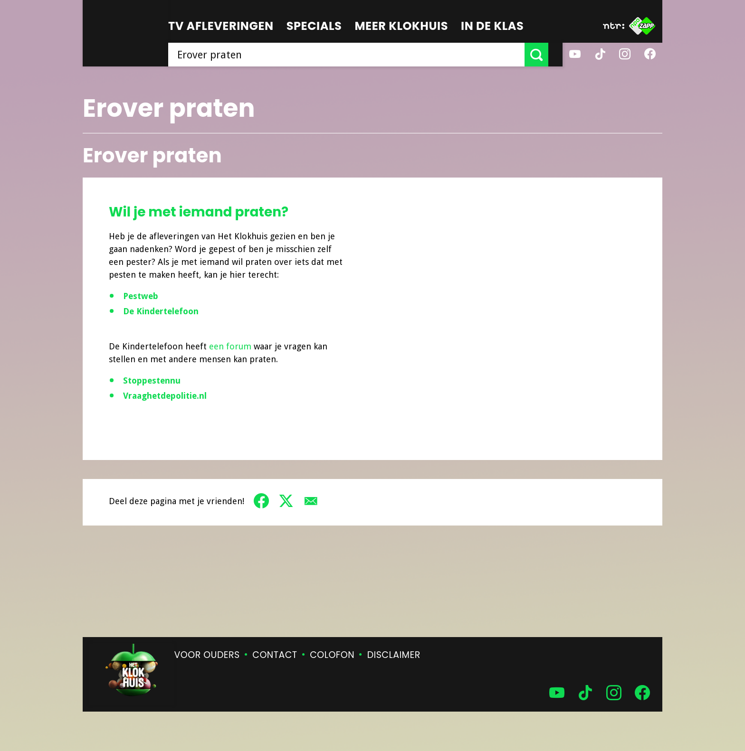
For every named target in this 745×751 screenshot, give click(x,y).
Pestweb (140, 296)
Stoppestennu (153, 380)
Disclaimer (393, 654)
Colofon (332, 654)
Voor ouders (207, 654)
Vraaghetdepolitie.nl (166, 396)
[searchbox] (353, 54)
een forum (231, 346)
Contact (274, 654)
